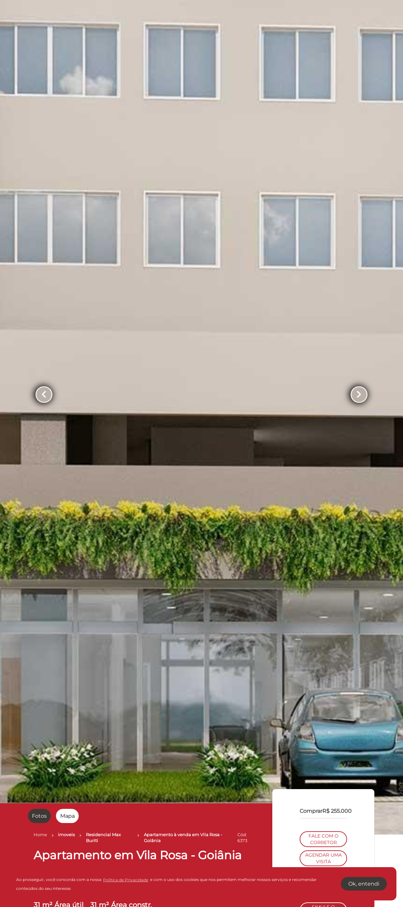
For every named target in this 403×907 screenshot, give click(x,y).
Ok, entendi (363, 884)
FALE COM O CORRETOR (323, 434)
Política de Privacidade (125, 879)
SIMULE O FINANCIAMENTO (323, 506)
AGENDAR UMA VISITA (323, 454)
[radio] (39, 816)
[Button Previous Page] (44, 394)
